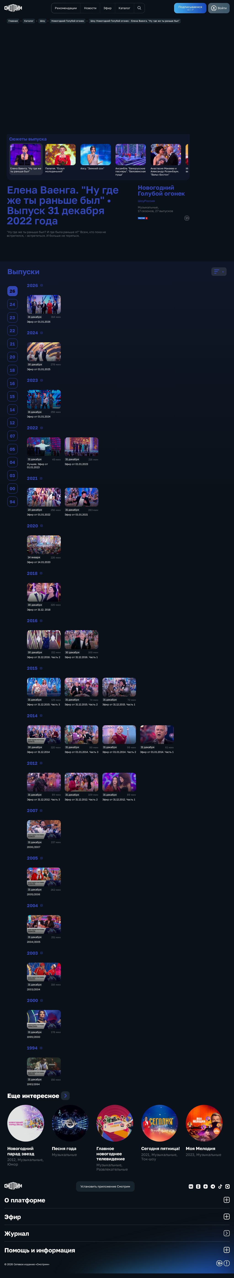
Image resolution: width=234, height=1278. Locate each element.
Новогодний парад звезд (20, 1155)
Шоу (141, 201)
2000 (41, 1001)
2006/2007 (33, 847)
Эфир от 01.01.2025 (38, 370)
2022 (41, 428)
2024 (41, 333)
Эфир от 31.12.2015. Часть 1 (118, 705)
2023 (41, 381)
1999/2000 (33, 1037)
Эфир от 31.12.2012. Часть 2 (81, 800)
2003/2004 (33, 990)
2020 (41, 526)
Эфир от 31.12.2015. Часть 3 (43, 705)
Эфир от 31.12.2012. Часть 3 (43, 800)
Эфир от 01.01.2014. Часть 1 (156, 753)
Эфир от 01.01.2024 (39, 417)
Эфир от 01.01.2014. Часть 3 (81, 753)
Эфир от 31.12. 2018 (39, 610)
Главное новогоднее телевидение (110, 1158)
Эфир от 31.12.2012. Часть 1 (118, 800)
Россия (149, 201)
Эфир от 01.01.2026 (39, 322)
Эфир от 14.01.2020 (39, 563)
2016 (41, 621)
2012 (41, 764)
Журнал (117, 1237)
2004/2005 (33, 942)
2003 (41, 954)
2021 (41, 479)
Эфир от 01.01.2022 (38, 515)
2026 (41, 286)
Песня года (64, 1153)
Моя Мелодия (200, 1153)
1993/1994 (33, 1085)
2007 (41, 811)
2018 (41, 574)
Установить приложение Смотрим (105, 1191)
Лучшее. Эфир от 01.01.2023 (37, 467)
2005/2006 (33, 895)
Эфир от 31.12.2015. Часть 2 (81, 705)
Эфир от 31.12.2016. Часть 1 (81, 657)
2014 (41, 716)
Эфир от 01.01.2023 (76, 465)
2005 (41, 859)
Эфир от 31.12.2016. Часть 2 (43, 657)
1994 (41, 1049)
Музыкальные (148, 208)
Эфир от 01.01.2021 (76, 515)
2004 (41, 906)
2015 (41, 669)
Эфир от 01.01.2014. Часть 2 (119, 753)
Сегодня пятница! (160, 1153)
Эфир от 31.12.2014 (38, 753)
